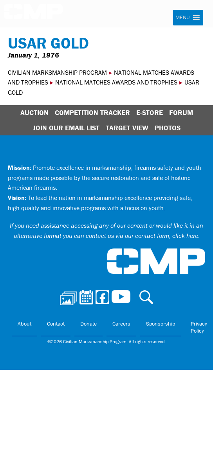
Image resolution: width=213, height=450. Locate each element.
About (24, 323)
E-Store (149, 112)
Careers (121, 323)
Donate (88, 323)
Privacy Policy (199, 327)
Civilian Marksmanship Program (33, 14)
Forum (181, 112)
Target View (127, 127)
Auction (34, 112)
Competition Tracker (92, 112)
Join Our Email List (66, 127)
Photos (168, 127)
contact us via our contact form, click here (142, 235)
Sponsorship (160, 323)
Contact (56, 323)
